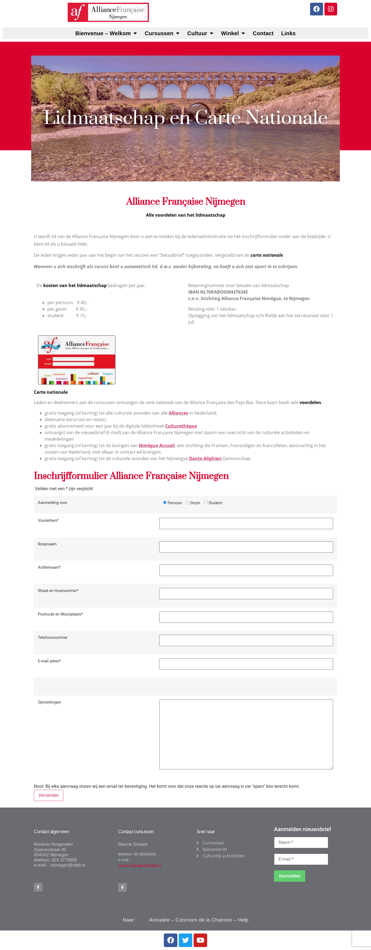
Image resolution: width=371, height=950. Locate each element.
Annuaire (159, 920)
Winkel (233, 33)
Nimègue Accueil (157, 445)
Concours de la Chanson (203, 920)
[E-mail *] (301, 859)
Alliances (178, 413)
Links (288, 33)
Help (243, 920)
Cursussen (162, 33)
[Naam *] (301, 842)
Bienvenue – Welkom (106, 33)
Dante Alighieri (206, 458)
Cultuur (200, 33)
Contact (263, 33)
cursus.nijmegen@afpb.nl (139, 865)
